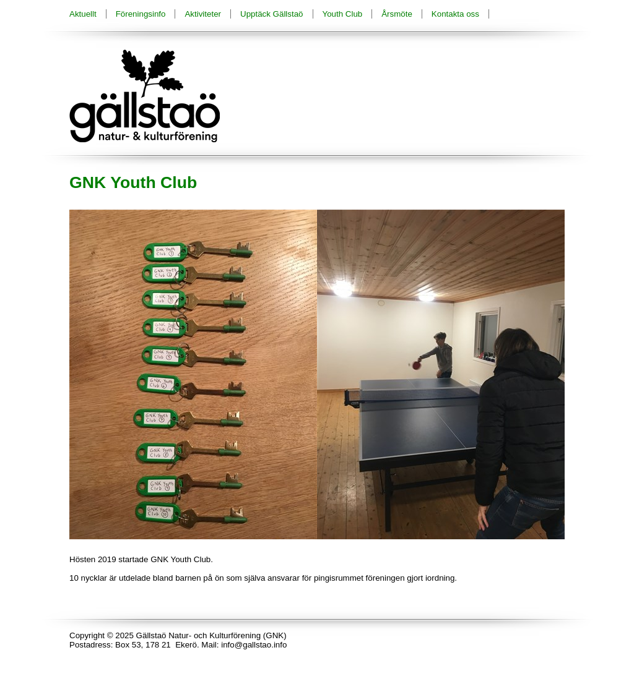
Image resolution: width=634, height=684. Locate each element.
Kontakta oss (455, 14)
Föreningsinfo (141, 14)
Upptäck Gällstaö (271, 14)
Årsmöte (396, 14)
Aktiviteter (203, 14)
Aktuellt (83, 14)
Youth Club (343, 14)
